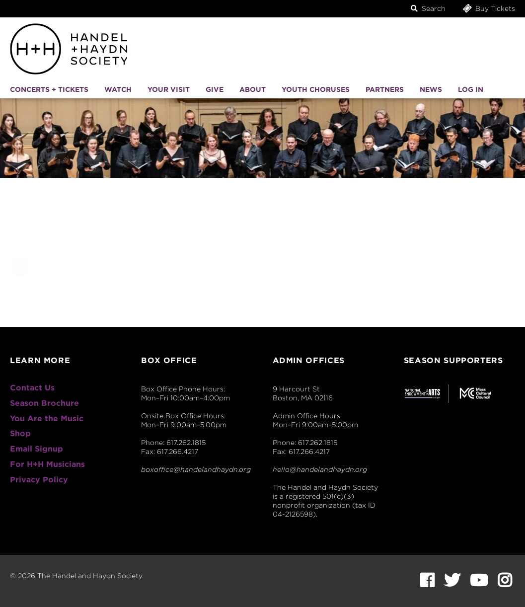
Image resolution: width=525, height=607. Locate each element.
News (431, 89)
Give (215, 89)
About (252, 89)
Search (428, 8)
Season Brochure (44, 403)
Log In (470, 89)
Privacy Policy (39, 479)
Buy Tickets (488, 8)
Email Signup (36, 449)
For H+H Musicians (47, 464)
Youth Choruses (316, 89)
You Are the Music (46, 418)
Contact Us (32, 387)
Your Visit (169, 89)
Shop (20, 433)
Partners (385, 89)
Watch (118, 89)
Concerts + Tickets (49, 89)
